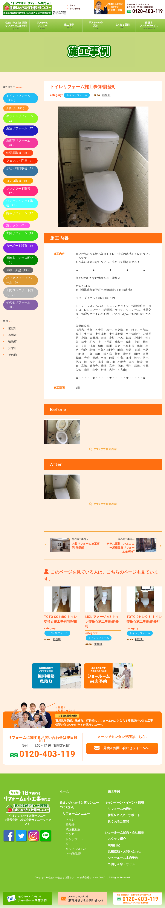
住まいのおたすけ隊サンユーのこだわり (79, 805)
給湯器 (70, 824)
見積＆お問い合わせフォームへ (125, 748)
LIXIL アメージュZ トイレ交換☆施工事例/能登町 (102, 621)
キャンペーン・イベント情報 (124, 802)
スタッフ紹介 (117, 838)
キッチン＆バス (76, 849)
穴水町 (12, 348)
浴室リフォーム (19, 131)
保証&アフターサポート (124, 815)
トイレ (70, 819)
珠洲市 (12, 335)
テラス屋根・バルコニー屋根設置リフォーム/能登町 (120, 547)
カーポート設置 (19, 248)
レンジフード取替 (18, 191)
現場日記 (114, 845)
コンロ (70, 834)
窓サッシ (16, 225)
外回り (16, 108)
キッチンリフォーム (19, 118)
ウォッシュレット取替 (19, 203)
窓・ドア (72, 844)
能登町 (106, 95)
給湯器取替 (18, 153)
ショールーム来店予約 (123, 858)
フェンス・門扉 (20, 160)
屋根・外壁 (18, 270)
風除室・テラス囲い (19, 260)
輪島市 (12, 341)
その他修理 (73, 853)
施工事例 (114, 791)
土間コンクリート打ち (19, 292)
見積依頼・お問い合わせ (124, 851)
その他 (12, 354)
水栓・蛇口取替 (19, 171)
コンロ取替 (18, 181)
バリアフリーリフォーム (19, 280)
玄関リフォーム (19, 235)
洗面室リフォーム (18, 143)
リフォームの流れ (120, 809)
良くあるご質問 (118, 821)
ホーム (64, 791)
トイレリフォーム (77, 95)
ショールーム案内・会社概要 (124, 832)
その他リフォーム (18, 305)
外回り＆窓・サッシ (121, 864)
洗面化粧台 (73, 829)
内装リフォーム (19, 215)
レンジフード (75, 839)
